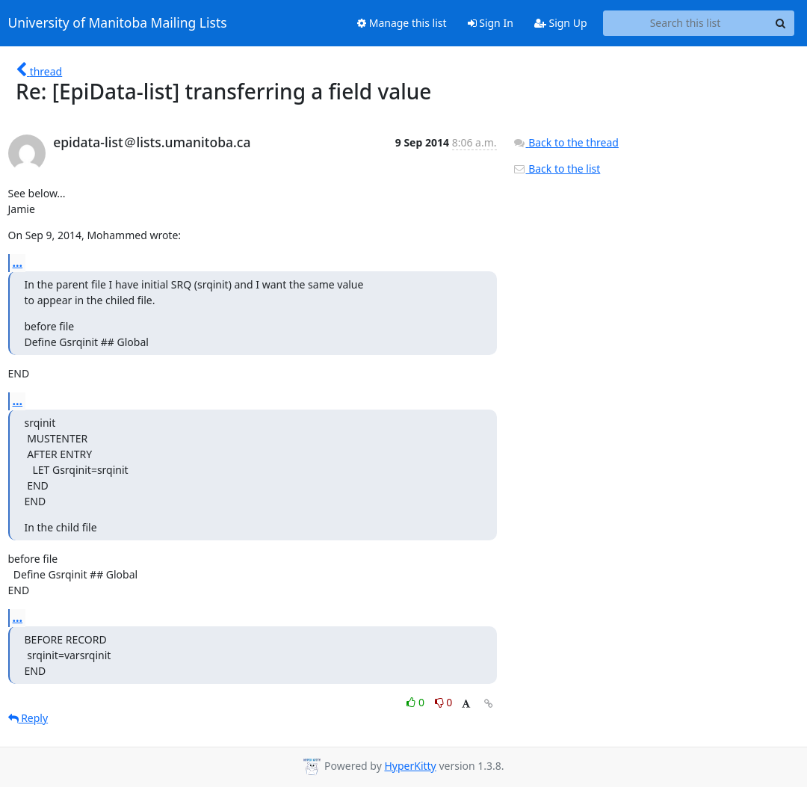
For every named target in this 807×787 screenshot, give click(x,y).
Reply (28, 718)
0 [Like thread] (416, 702)
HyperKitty (410, 766)
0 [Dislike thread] (444, 702)
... (18, 262)
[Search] (780, 23)
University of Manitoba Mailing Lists (117, 23)
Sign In (490, 23)
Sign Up (560, 23)
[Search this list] (685, 23)
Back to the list (557, 168)
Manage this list (402, 23)
